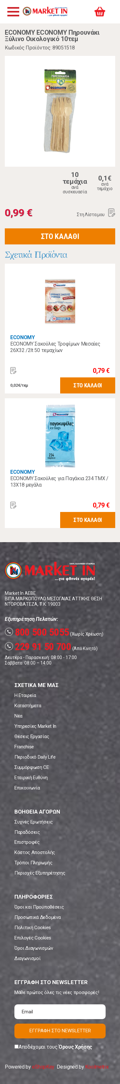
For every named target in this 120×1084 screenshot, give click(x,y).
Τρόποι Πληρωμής (33, 863)
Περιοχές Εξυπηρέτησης (39, 873)
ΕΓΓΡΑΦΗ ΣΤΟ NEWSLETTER (60, 1031)
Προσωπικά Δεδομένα (37, 917)
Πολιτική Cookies (32, 927)
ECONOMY (22, 337)
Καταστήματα (27, 706)
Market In (44, 11)
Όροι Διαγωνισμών (33, 948)
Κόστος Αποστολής (34, 852)
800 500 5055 (37, 632)
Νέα (18, 716)
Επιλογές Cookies (32, 938)
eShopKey (43, 1067)
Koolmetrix (96, 1067)
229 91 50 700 (38, 646)
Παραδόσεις (27, 832)
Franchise (24, 747)
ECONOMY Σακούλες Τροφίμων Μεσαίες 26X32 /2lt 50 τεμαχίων (55, 347)
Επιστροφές (27, 842)
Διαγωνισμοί (27, 958)
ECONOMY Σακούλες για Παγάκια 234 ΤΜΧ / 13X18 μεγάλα (59, 481)
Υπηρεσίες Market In (35, 726)
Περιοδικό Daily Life (35, 757)
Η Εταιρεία (25, 695)
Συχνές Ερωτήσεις (33, 822)
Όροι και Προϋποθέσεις (39, 907)
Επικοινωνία (27, 788)
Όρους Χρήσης (75, 1047)
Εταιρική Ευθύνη (30, 777)
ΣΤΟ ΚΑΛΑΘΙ (60, 236)
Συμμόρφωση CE (31, 767)
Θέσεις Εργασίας (31, 736)
